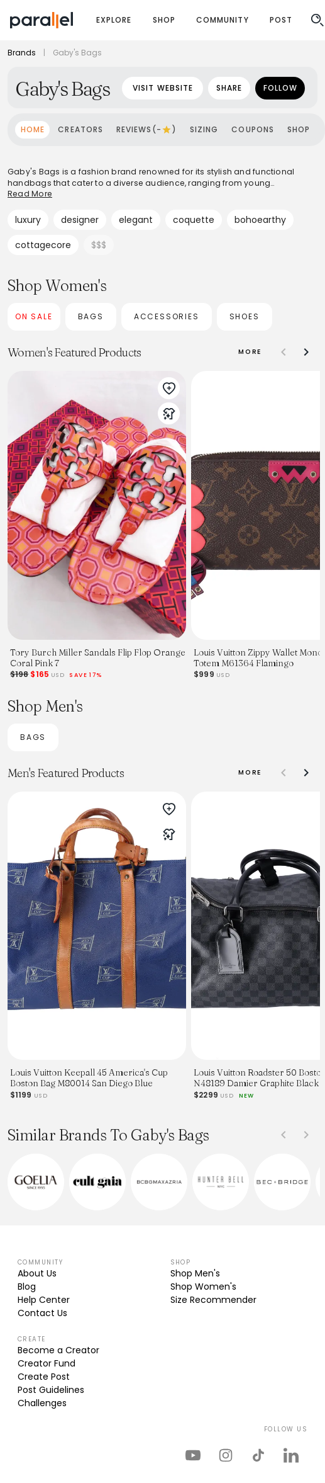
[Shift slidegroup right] (306, 352)
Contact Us (42, 1313)
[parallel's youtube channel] (193, 1455)
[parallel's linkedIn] (291, 1455)
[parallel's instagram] (225, 1455)
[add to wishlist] (169, 388)
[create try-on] (169, 413)
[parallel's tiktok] (258, 1455)
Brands (22, 53)
